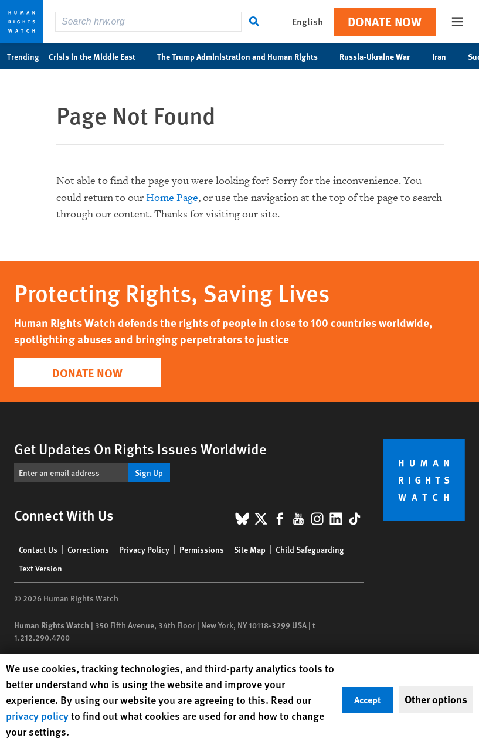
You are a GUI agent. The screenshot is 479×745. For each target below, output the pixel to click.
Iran (445, 56)
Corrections (88, 549)
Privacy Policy (144, 549)
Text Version (40, 568)
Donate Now (385, 21)
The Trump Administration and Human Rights (243, 56)
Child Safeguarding (310, 549)
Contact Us (38, 549)
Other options (436, 699)
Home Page (172, 198)
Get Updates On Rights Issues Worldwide (140, 448)
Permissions (201, 549)
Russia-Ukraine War (380, 56)
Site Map (250, 549)
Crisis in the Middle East (98, 56)
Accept (367, 699)
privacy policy (37, 715)
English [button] (307, 21)
